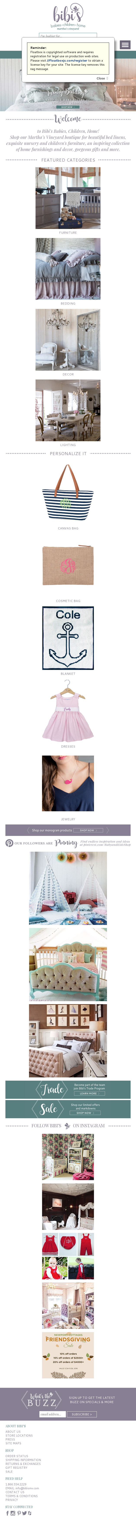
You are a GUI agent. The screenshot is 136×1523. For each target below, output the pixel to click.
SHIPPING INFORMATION (23, 1460)
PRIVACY (11, 1500)
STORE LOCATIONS (19, 1435)
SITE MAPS (13, 1443)
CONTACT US (14, 1492)
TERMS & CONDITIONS (21, 1496)
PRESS (10, 1439)
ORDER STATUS (16, 1456)
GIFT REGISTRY (16, 1468)
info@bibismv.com (27, 1488)
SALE (9, 1472)
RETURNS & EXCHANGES (23, 1464)
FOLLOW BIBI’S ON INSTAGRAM (68, 1125)
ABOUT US (13, 1432)
